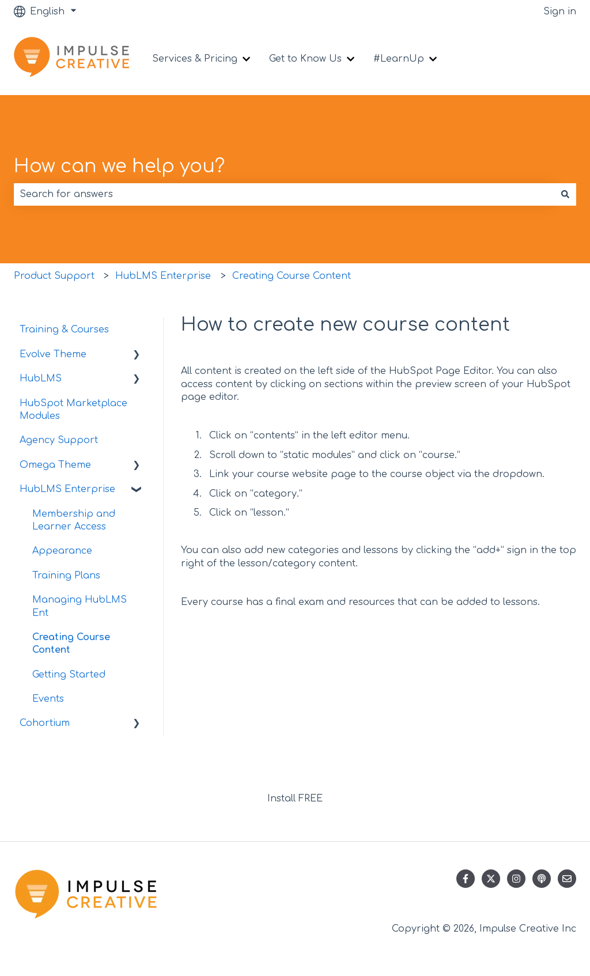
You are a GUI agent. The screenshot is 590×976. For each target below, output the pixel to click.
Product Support (54, 276)
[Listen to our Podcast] (541, 878)
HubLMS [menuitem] (41, 378)
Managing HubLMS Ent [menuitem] (79, 606)
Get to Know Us (305, 59)
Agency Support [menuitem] (59, 440)
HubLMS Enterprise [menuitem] (67, 489)
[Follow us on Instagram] (516, 878)
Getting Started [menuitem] (68, 674)
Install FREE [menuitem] (295, 798)
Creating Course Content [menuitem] (71, 643)
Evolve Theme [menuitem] (53, 354)
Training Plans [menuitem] (66, 575)
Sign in (559, 11)
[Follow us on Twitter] (491, 878)
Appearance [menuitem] (62, 551)
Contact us (539, 59)
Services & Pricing (194, 59)
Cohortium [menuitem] (45, 723)
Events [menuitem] (48, 699)
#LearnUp (398, 59)
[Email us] (567, 878)
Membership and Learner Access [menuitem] (73, 520)
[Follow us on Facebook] (465, 878)
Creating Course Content (291, 276)
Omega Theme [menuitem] (55, 465)
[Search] (565, 194)
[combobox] (284, 194)
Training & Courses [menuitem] (64, 329)
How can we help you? (119, 166)
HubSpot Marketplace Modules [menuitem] (73, 409)
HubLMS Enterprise (163, 276)
